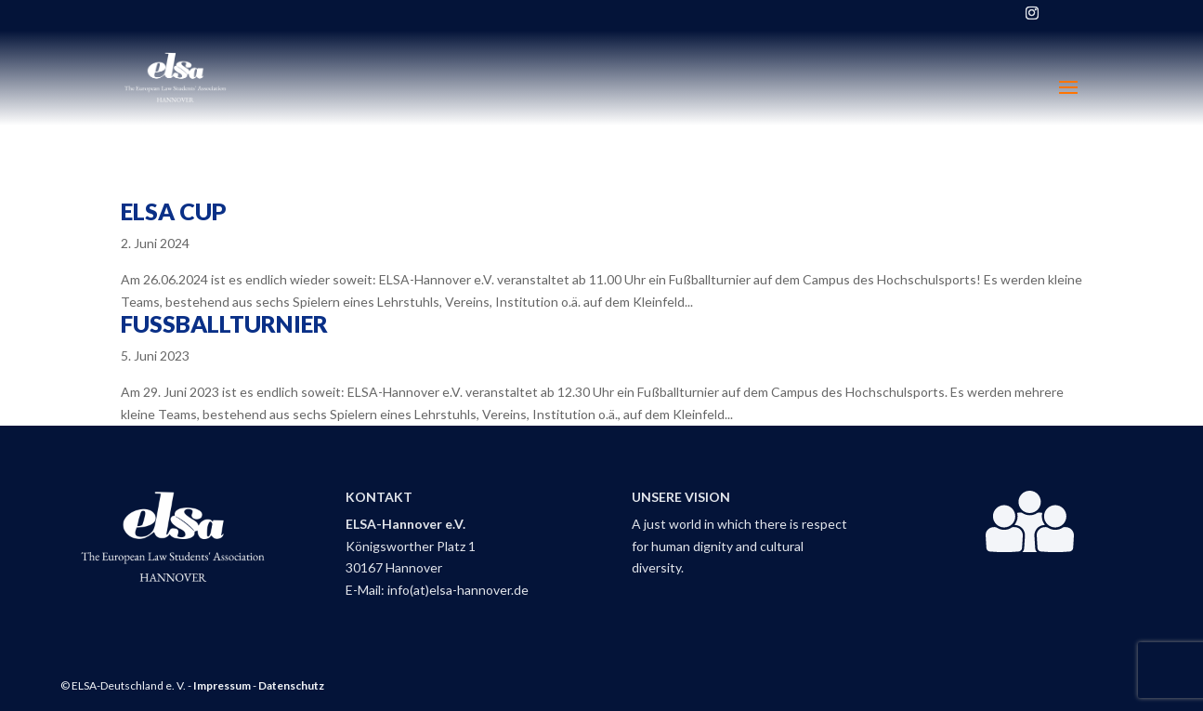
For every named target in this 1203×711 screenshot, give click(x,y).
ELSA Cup (174, 211)
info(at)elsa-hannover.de (458, 590)
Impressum (222, 685)
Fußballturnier (224, 323)
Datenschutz (291, 685)
